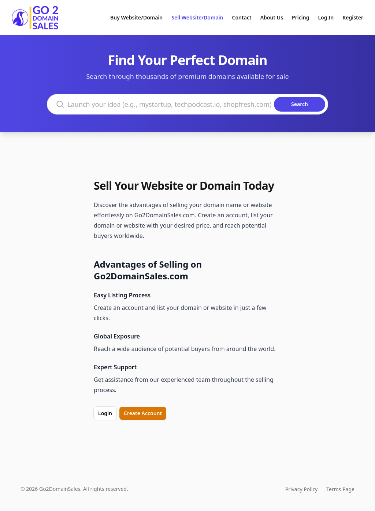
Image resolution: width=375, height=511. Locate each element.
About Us (271, 17)
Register (352, 17)
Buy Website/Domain (136, 17)
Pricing (300, 17)
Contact (242, 17)
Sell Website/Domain (197, 17)
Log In (326, 17)
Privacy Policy (301, 489)
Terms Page (340, 489)
